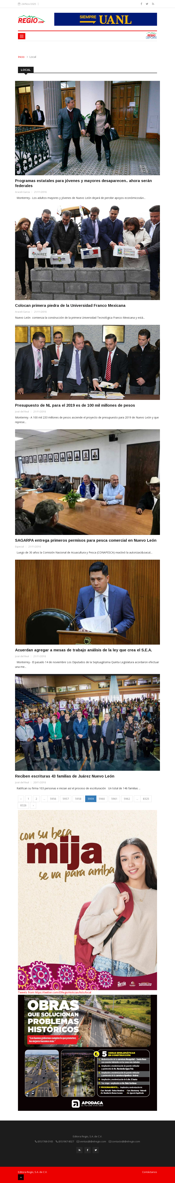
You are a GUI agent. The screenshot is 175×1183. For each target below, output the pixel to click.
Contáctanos (149, 1172)
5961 (114, 799)
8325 (146, 799)
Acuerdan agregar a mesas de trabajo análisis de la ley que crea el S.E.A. (83, 650)
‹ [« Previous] (20, 799)
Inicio (21, 57)
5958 (78, 799)
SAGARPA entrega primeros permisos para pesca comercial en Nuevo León (85, 540)
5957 (66, 799)
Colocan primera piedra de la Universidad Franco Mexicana (70, 305)
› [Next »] (33, 805)
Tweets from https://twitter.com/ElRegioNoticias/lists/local (54, 992)
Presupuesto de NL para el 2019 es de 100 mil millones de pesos (75, 405)
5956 (53, 799)
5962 (127, 799)
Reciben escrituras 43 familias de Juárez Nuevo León (64, 776)
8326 (23, 805)
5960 (102, 799)
